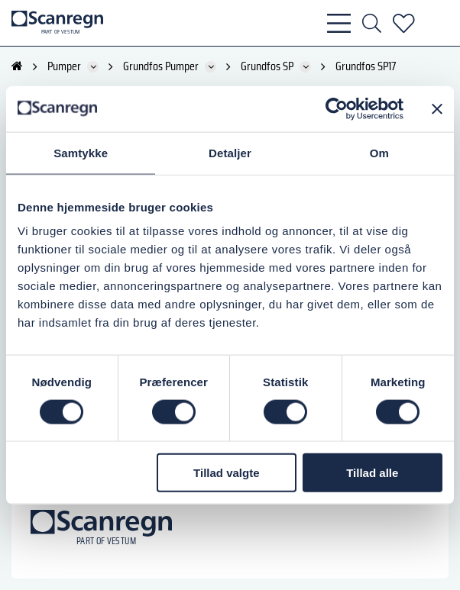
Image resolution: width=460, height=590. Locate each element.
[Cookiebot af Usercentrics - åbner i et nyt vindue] (336, 108)
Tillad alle (372, 472)
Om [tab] (379, 152)
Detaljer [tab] (230, 152)
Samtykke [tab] (80, 152)
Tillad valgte (226, 472)
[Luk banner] (437, 108)
